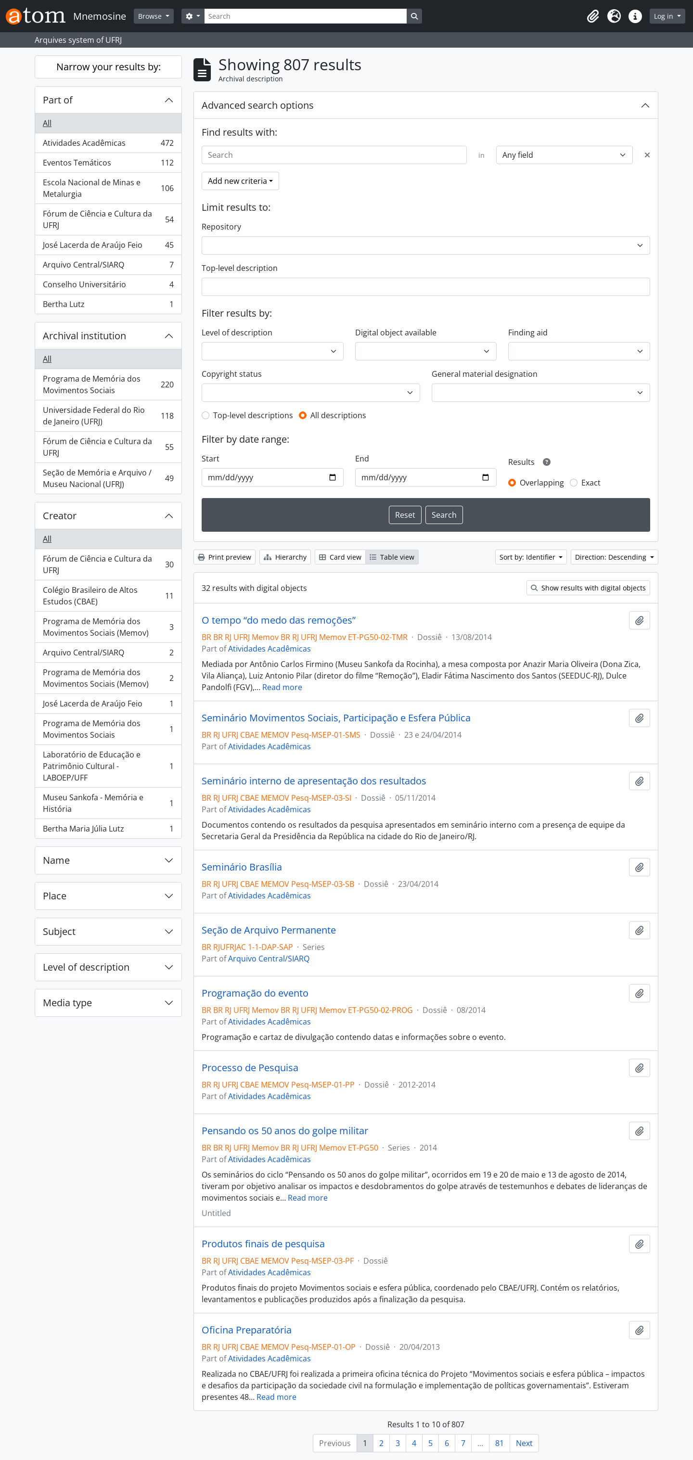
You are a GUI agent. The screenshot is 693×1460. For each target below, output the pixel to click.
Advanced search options (258, 105)
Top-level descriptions (253, 415)
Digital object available (395, 332)
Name (56, 860)
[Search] (305, 16)
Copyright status (232, 374)
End (362, 458)
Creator (60, 515)
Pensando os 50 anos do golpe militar (285, 1131)
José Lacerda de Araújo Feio (108, 247)
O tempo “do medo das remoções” (279, 620)
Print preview (224, 557)
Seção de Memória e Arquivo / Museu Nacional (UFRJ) (108, 478)
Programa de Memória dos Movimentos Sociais (108, 384)
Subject (59, 931)
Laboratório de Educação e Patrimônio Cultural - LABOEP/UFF (108, 766)
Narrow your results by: (108, 66)
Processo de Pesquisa (250, 1068)
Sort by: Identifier (528, 557)
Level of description (86, 967)
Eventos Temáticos (108, 165)
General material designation (485, 374)
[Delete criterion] (647, 155)
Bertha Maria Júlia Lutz (108, 830)
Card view (340, 557)
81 (499, 1443)
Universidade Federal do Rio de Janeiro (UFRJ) (108, 416)
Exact (591, 482)
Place (54, 895)
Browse (151, 16)
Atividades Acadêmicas (108, 145)
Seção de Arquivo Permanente (269, 930)
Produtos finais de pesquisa (263, 1244)
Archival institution (84, 335)
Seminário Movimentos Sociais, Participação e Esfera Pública (336, 718)
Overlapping (542, 482)
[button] (592, 16)
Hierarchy (285, 557)
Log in (664, 16)
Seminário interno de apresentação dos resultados (314, 781)
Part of (58, 99)
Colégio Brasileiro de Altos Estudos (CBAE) (108, 596)
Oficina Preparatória (247, 1330)
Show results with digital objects (588, 587)
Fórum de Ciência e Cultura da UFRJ (108, 219)
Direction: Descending (611, 557)
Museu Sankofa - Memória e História (108, 803)
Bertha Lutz (108, 306)
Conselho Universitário (108, 287)
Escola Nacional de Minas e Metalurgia (108, 188)
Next (524, 1443)
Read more (282, 687)
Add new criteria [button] (237, 181)
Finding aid (528, 332)
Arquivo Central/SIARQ (108, 267)
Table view (392, 557)
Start (210, 458)
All (47, 123)
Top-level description (240, 268)
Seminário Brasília (242, 867)
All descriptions (338, 415)
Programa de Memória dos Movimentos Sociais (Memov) (108, 627)
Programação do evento (255, 993)
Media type (67, 1002)
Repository (221, 226)
